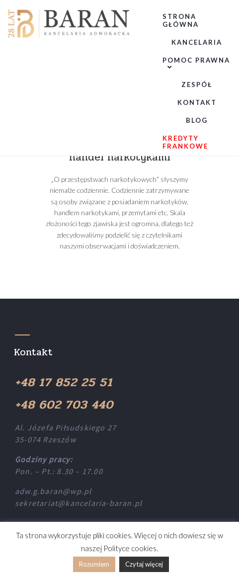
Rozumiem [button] (94, 564)
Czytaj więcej (144, 564)
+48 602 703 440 (64, 405)
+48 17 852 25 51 (63, 382)
